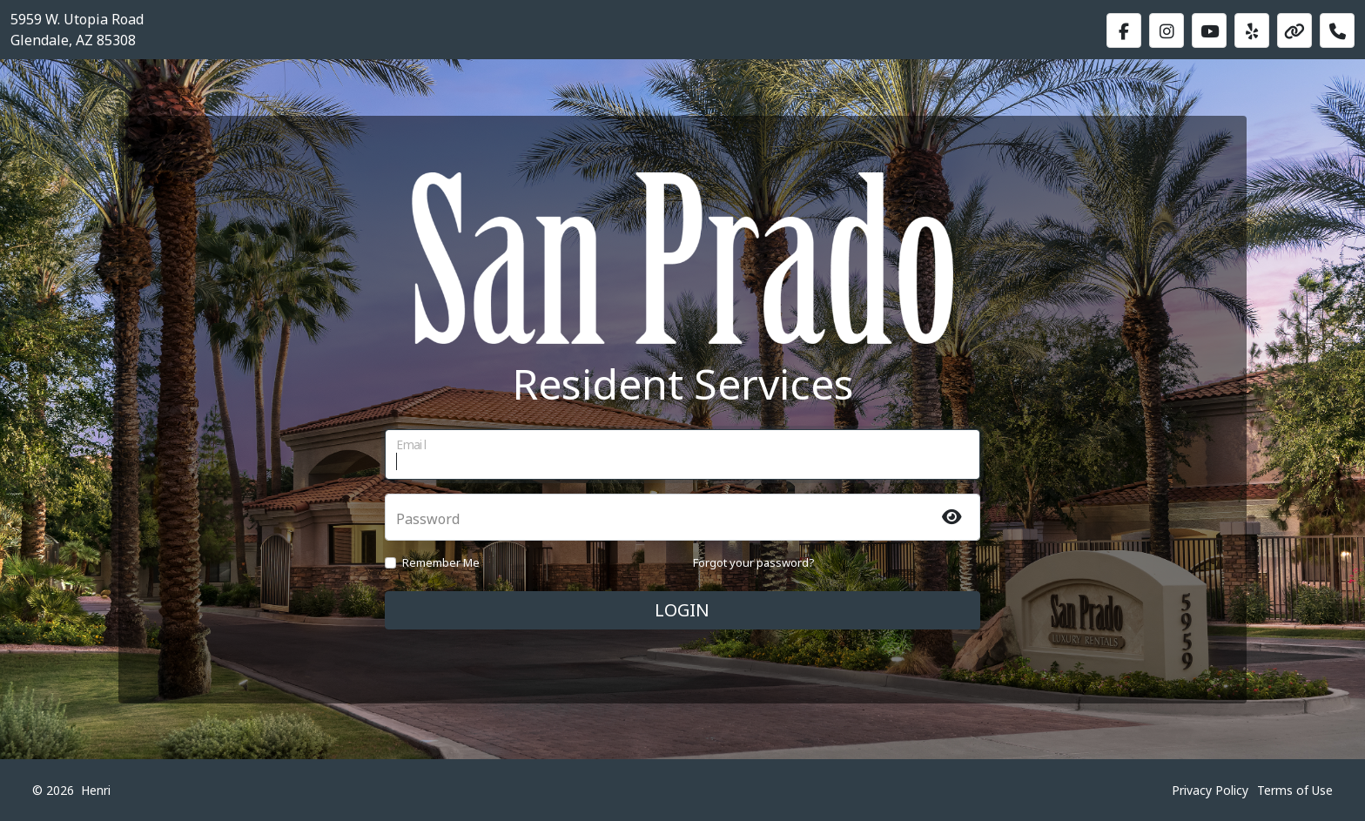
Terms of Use (1295, 790)
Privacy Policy (1210, 790)
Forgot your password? (754, 562)
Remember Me (441, 562)
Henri (96, 790)
